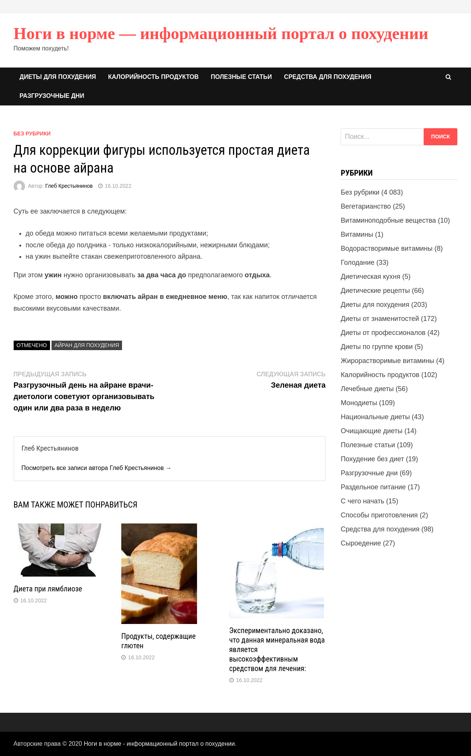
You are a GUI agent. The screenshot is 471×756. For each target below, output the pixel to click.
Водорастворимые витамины (386, 248)
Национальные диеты (375, 417)
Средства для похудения (327, 77)
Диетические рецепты (375, 290)
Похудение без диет (372, 459)
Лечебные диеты (367, 389)
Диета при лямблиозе (48, 588)
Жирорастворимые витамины (387, 361)
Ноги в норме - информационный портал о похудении (159, 743)
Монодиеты (359, 403)
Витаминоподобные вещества (388, 220)
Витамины (357, 234)
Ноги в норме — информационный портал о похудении (221, 33)
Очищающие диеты (371, 431)
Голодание (357, 262)
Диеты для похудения (58, 77)
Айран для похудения (87, 345)
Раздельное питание (373, 487)
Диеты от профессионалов (383, 332)
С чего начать (362, 501)
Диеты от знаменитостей (380, 318)
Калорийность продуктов (153, 77)
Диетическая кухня (370, 276)
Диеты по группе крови (377, 346)
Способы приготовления (379, 515)
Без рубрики (32, 133)
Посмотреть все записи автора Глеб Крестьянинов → (97, 468)
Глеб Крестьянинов (69, 186)
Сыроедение (361, 543)
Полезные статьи (241, 77)
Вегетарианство (366, 206)
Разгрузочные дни (52, 96)
